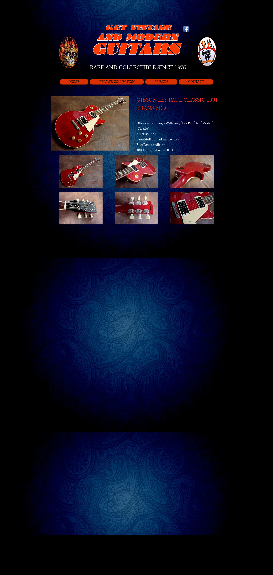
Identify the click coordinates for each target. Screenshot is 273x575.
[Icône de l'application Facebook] (186, 29)
